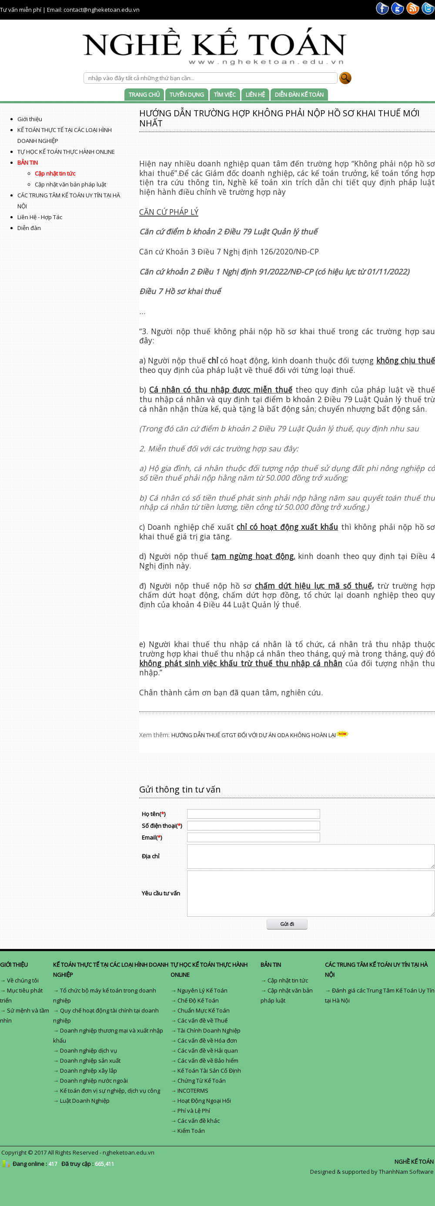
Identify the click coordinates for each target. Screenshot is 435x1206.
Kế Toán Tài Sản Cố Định (209, 1070)
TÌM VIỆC (225, 94)
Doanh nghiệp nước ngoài (94, 1080)
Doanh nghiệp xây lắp (88, 1070)
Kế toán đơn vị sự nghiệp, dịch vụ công (110, 1090)
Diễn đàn (29, 228)
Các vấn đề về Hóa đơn (207, 1040)
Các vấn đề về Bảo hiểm (207, 1060)
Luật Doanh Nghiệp (85, 1100)
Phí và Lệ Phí (193, 1111)
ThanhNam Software (406, 1172)
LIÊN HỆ (255, 94)
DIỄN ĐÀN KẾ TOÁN (299, 94)
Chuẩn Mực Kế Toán (203, 1010)
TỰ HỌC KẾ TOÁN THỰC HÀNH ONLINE (66, 152)
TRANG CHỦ (144, 94)
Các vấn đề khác (198, 1121)
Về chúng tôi (23, 980)
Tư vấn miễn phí (20, 10)
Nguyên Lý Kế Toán (202, 990)
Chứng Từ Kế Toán (201, 1080)
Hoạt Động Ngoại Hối (204, 1100)
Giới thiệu (29, 119)
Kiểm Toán (191, 1131)
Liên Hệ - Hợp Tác (39, 217)
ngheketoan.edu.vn (128, 1152)
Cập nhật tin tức (55, 173)
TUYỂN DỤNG (187, 94)
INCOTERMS (192, 1090)
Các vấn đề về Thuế (202, 1020)
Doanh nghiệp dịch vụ (88, 1050)
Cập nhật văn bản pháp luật (70, 184)
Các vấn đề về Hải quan (207, 1050)
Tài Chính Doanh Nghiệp (209, 1030)
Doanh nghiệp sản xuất (90, 1060)
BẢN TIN (27, 162)
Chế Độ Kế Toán (198, 1000)
